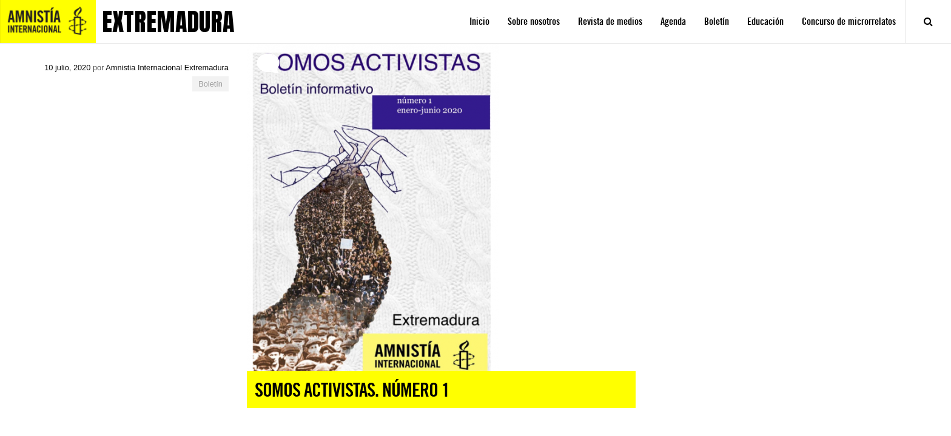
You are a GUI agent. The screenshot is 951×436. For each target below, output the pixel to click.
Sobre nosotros (534, 21)
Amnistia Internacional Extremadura (167, 67)
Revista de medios (610, 21)
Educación (765, 21)
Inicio (479, 21)
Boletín (716, 21)
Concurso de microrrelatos (849, 21)
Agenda (673, 21)
